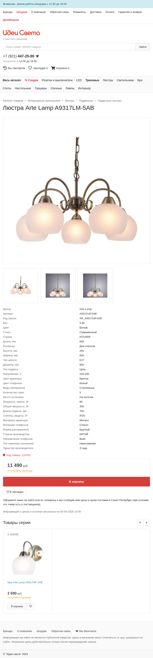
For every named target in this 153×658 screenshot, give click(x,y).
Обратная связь (59, 12)
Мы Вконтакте (85, 631)
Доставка (95, 12)
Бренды (8, 12)
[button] (140, 523)
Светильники (125, 80)
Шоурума (40, 3)
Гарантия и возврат (130, 12)
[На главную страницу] (23, 33)
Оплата (109, 12)
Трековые (92, 80)
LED (79, 80)
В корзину (76, 481)
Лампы (69, 88)
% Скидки (31, 80)
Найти (143, 46)
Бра (139, 80)
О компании (38, 12)
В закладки (14, 491)
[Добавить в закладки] (30, 606)
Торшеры (41, 88)
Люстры (108, 80)
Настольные (23, 88)
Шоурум (22, 12)
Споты (7, 88)
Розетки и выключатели (57, 80)
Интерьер (84, 88)
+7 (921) (18, 56)
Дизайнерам (11, 19)
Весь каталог (12, 80)
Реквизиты (79, 12)
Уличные (56, 88)
